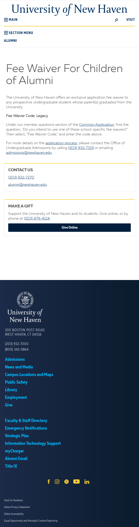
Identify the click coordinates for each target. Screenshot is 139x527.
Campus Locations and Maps (29, 375)
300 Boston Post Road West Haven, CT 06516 (25, 332)
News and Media (19, 367)
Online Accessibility (14, 514)
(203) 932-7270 (21, 177)
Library (11, 390)
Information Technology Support (33, 443)
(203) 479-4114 (37, 218)
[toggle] (116, 19)
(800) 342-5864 (17, 349)
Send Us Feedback (13, 500)
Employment (16, 397)
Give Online (70, 227)
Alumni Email (16, 459)
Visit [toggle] (130, 20)
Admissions (15, 359)
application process (61, 143)
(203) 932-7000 (17, 344)
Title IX (11, 466)
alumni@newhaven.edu (27, 185)
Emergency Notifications (26, 428)
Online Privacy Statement (17, 507)
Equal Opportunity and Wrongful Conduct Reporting (30, 520)
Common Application (96, 125)
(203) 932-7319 (81, 148)
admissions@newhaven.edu (29, 153)
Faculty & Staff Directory (26, 421)
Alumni (10, 41)
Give (8, 405)
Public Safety (16, 382)
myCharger (14, 451)
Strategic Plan (17, 436)
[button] (11, 20)
